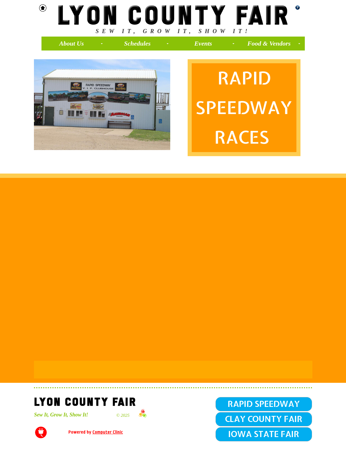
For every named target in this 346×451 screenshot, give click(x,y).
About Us (81, 43)
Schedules (146, 43)
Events (214, 43)
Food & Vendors (273, 43)
